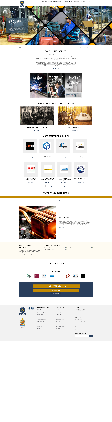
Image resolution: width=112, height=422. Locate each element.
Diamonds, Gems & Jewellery (41, 320)
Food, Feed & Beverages (41, 318)
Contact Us (55, 293)
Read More (55, 69)
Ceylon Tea (39, 309)
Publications (58, 328)
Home (20, 47)
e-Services (86, 1)
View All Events (55, 200)
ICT (37, 323)
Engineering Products (48, 248)
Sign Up (91, 336)
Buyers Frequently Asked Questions (61, 325)
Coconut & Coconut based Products (42, 313)
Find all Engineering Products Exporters (55, 186)
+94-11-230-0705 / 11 (79, 314)
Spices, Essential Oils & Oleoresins (42, 316)
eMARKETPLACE (58, 316)
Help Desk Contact (79, 331)
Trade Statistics (58, 330)
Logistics (38, 328)
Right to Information (59, 311)
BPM (38, 325)
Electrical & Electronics (40, 330)
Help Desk (57, 309)
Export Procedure (58, 318)
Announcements (58, 313)
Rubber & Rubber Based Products (42, 311)
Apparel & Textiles (40, 315)
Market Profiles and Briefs (60, 320)
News (57, 323)
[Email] (82, 336)
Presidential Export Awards (60, 327)
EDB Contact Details (59, 315)
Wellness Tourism (40, 327)
